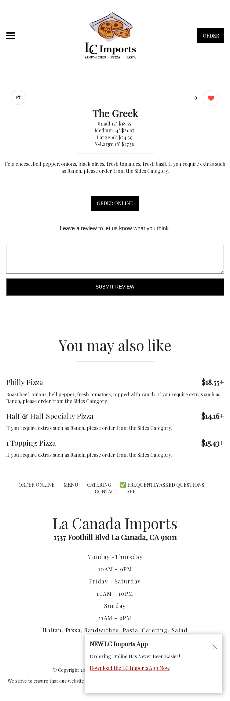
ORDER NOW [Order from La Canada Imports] (211, 37)
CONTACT (106, 491)
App (131, 491)
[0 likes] (209, 99)
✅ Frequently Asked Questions (162, 484)
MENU (71, 484)
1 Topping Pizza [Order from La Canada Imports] (31, 443)
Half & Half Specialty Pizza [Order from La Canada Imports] (49, 416)
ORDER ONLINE (115, 203)
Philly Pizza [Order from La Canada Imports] (24, 382)
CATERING (99, 484)
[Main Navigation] (10, 35)
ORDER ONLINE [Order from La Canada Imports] (36, 484)
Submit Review (115, 286)
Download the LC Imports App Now (130, 668)
